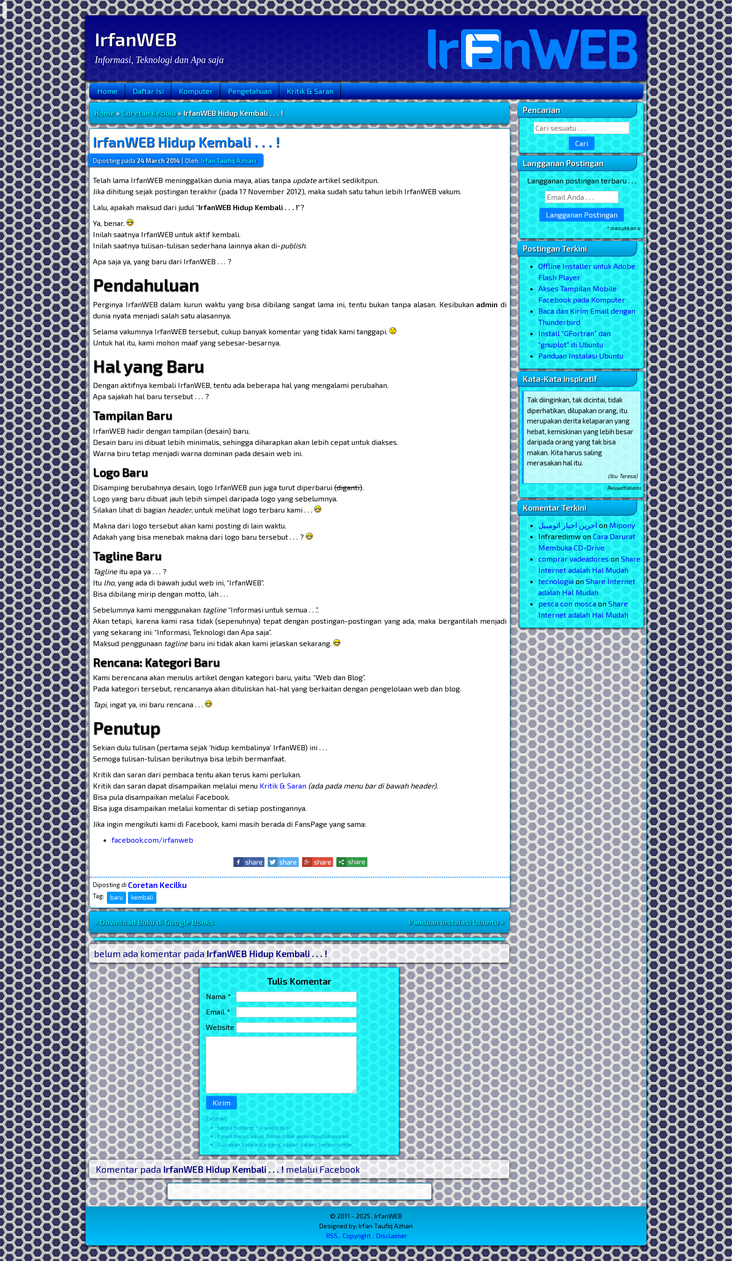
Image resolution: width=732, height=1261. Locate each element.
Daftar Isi (148, 90)
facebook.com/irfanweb (152, 839)
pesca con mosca (567, 603)
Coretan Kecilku (149, 112)
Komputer (196, 90)
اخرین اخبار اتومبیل (567, 525)
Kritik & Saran (310, 90)
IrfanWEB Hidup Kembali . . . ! (186, 141)
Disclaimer (391, 1236)
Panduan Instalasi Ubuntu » (456, 921)
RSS (332, 1236)
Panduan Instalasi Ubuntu (580, 355)
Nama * (218, 996)
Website (220, 1026)
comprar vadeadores (573, 558)
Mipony (622, 525)
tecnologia (556, 581)
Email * (218, 1011)
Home (107, 90)
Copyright (357, 1236)
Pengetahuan (250, 90)
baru (116, 897)
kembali (142, 897)
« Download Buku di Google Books (154, 921)
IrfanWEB (136, 39)
